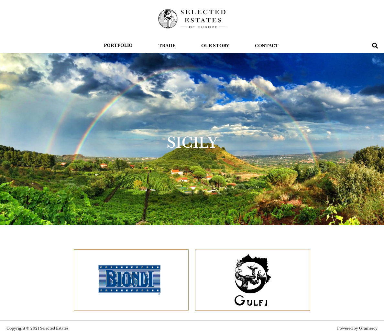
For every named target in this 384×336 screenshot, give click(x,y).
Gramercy (368, 328)
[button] (375, 45)
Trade (167, 45)
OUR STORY (215, 45)
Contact (267, 45)
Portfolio (118, 45)
